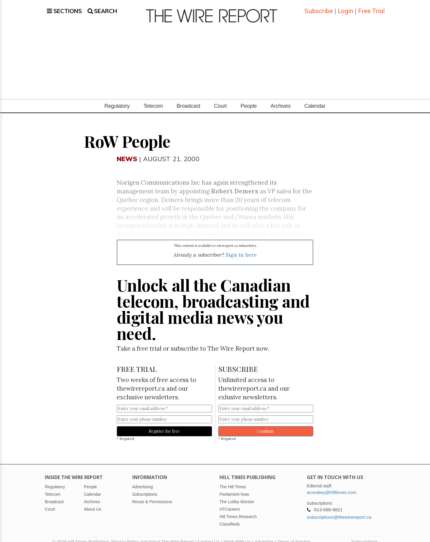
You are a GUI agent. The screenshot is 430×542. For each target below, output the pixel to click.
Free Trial (371, 7)
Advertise (264, 534)
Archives (281, 99)
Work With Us (237, 534)
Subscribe (319, 7)
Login (345, 7)
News (127, 151)
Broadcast (188, 99)
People (248, 99)
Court (220, 99)
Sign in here (241, 247)
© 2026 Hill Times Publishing (81, 534)
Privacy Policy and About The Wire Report (152, 534)
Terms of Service (293, 534)
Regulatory (117, 99)
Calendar (314, 99)
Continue (265, 424)
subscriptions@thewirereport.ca (339, 509)
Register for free (164, 424)
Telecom (153, 99)
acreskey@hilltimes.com (332, 485)
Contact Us (208, 534)
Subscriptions (364, 534)
